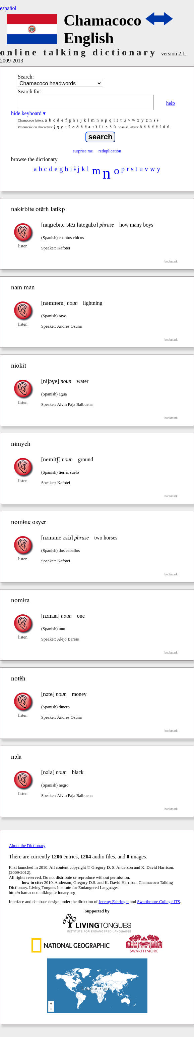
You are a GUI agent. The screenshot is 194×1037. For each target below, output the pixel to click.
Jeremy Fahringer (114, 901)
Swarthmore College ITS (158, 901)
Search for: (30, 91)
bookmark (171, 261)
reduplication (110, 151)
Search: (26, 77)
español (8, 8)
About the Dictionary (27, 845)
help (170, 103)
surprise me (83, 151)
